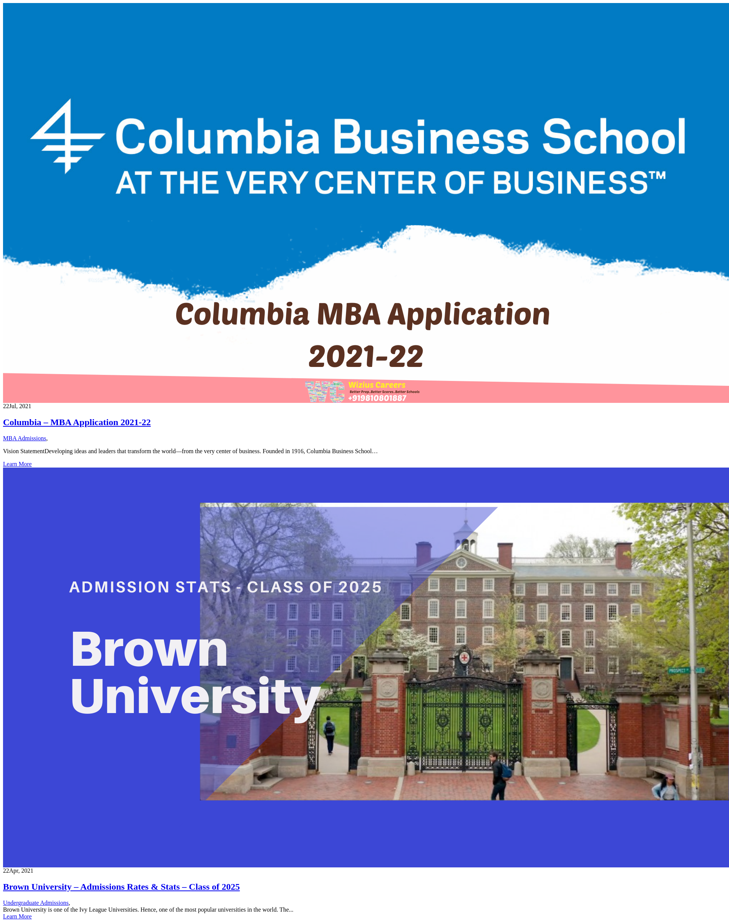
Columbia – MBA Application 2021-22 (77, 422)
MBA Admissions (24, 438)
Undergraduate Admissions (35, 903)
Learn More (17, 464)
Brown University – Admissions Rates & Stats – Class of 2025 (121, 887)
